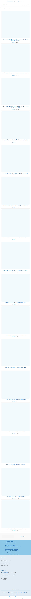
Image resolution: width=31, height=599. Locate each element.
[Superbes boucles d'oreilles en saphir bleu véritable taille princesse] (15, 191)
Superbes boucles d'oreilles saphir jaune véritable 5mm (15, 399)
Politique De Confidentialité (18, 592)
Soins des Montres (5, 565)
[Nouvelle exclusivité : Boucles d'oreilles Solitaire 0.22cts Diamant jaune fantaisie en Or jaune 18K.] (15, 91)
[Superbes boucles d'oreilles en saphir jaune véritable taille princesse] (15, 255)
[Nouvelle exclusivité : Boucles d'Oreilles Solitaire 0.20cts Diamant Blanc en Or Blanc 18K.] (15, 58)
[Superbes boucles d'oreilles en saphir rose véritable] (15, 482)
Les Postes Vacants (26, 592)
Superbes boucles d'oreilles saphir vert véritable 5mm (15, 302)
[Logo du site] (10, 1)
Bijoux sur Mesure (4, 572)
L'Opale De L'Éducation (5, 563)
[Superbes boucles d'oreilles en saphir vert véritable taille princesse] (15, 223)
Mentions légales (10, 592)
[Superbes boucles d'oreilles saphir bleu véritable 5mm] (15, 352)
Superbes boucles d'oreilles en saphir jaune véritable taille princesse (15, 270)
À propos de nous (4, 592)
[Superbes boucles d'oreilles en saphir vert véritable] (15, 449)
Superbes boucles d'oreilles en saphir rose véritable (15, 496)
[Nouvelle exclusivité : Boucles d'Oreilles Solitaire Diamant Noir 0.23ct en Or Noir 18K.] (15, 125)
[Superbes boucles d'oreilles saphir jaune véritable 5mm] (15, 385)
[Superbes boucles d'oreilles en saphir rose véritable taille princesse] (15, 158)
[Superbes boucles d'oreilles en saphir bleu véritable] (15, 514)
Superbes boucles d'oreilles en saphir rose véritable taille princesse (15, 173)
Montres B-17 (22, 536)
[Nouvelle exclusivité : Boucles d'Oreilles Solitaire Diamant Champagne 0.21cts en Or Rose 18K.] (15, 24)
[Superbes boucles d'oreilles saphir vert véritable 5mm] (15, 288)
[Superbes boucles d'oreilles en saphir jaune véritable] (15, 417)
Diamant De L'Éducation (6, 560)
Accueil (2, 4)
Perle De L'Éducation (5, 561)
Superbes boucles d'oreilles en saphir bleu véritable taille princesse (15, 205)
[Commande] (29, 8)
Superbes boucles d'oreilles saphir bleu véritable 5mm (15, 367)
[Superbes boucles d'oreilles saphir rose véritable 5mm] (15, 320)
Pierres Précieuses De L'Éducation (7, 564)
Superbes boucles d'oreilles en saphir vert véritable (15, 464)
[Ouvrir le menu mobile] (23, 1)
